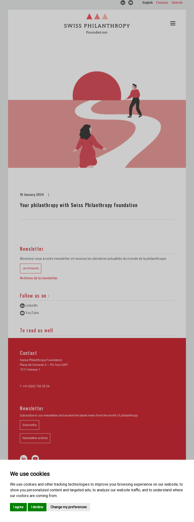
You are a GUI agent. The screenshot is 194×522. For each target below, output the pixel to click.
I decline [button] (37, 507)
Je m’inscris (31, 268)
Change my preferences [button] (69, 507)
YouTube (29, 313)
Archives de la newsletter (39, 278)
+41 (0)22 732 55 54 (36, 386)
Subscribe (30, 425)
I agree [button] (18, 507)
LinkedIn (29, 305)
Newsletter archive (35, 438)
